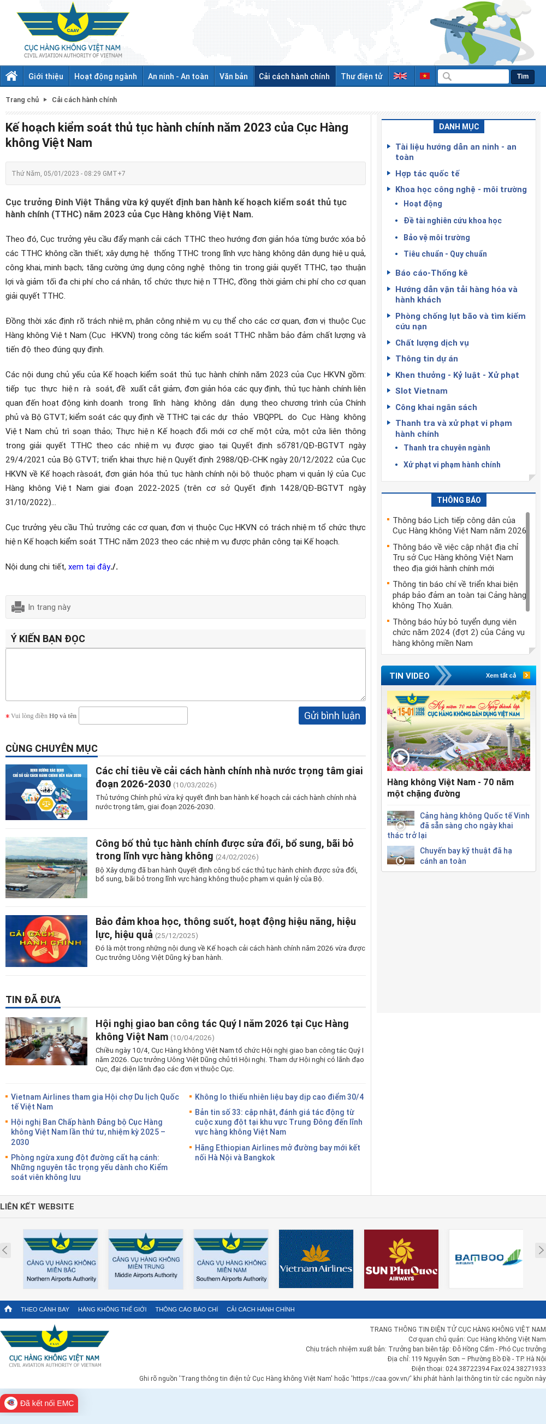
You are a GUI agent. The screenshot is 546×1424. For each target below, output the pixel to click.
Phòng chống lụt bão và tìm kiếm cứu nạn (460, 321)
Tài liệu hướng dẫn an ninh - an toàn (456, 152)
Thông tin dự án (426, 358)
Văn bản (233, 76)
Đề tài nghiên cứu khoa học (452, 220)
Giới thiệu (45, 76)
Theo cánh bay (45, 1317)
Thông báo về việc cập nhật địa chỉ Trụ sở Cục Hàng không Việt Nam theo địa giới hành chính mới (456, 557)
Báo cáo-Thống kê (431, 272)
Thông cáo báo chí (186, 1317)
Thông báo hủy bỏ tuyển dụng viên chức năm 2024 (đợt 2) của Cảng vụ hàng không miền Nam (459, 632)
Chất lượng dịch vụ (432, 342)
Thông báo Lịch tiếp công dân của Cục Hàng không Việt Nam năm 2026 (459, 525)
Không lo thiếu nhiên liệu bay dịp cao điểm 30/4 (279, 1105)
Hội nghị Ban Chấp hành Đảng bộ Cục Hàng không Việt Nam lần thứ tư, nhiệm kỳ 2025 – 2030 (88, 1140)
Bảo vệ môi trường (436, 237)
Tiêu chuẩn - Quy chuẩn (445, 253)
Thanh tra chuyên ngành (446, 447)
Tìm (523, 76)
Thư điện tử (362, 76)
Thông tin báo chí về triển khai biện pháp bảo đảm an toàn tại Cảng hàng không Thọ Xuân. (459, 594)
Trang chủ (22, 99)
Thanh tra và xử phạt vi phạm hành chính (453, 428)
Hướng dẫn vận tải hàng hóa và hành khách (456, 294)
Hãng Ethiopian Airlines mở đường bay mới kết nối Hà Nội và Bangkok (277, 1160)
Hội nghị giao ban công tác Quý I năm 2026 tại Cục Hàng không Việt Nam (222, 1038)
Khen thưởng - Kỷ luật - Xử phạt (457, 374)
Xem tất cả (501, 675)
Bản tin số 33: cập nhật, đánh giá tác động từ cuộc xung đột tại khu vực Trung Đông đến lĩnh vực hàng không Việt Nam (279, 1130)
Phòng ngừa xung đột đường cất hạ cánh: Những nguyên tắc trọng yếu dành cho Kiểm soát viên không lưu (89, 1175)
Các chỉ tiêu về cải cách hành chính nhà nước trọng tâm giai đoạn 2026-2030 (229, 785)
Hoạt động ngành (105, 76)
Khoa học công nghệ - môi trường (461, 188)
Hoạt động (422, 203)
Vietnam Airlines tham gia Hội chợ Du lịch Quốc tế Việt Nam (95, 1110)
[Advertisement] (458, 940)
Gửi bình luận (332, 723)
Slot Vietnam (421, 390)
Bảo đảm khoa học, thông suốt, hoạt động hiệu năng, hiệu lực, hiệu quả (226, 935)
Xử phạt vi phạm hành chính (452, 464)
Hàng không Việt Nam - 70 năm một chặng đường (450, 787)
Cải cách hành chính (294, 76)
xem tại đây (89, 566)
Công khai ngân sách (436, 406)
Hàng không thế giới (112, 1317)
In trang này (49, 606)
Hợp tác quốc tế (427, 173)
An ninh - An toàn (178, 76)
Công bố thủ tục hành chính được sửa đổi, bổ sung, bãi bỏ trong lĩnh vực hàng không (225, 857)
